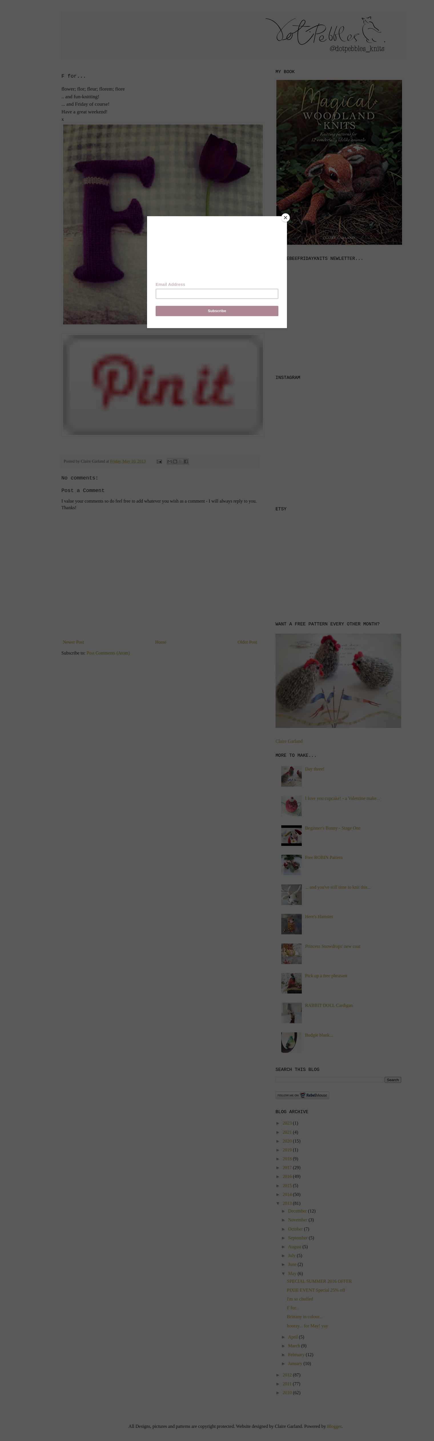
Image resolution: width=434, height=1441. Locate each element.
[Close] (285, 217)
